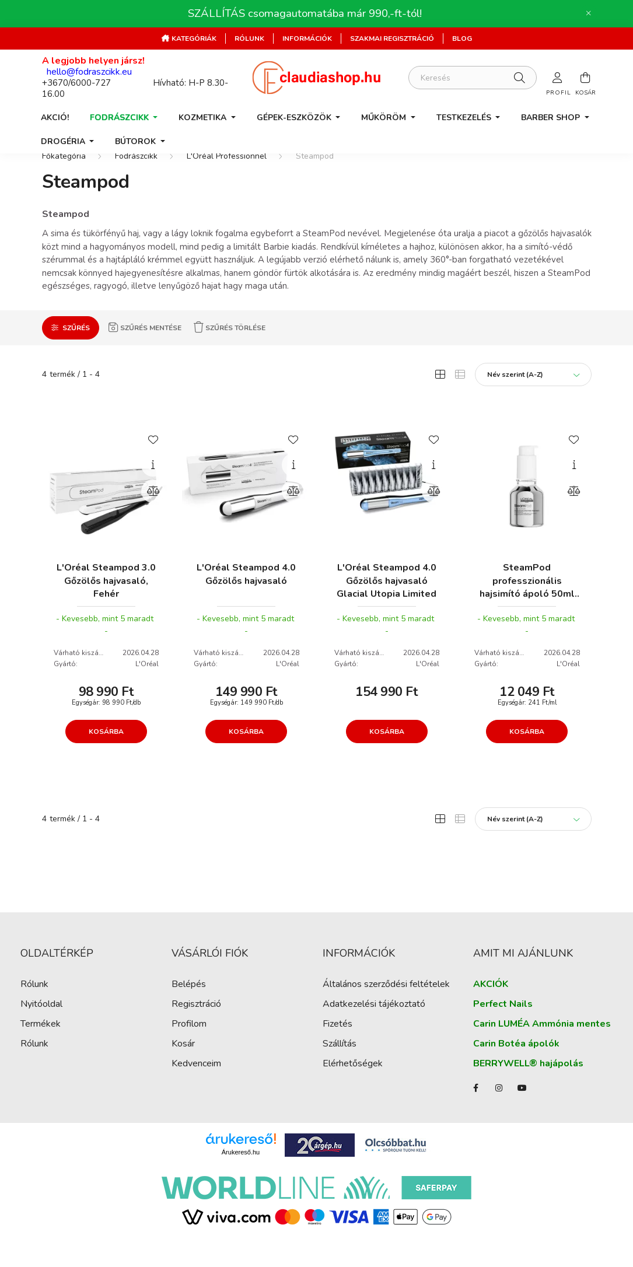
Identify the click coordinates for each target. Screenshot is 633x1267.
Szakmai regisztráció (392, 38)
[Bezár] (588, 13)
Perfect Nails (503, 1025)
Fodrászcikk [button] (120, 117)
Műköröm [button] (384, 117)
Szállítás (339, 1064)
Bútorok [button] (136, 141)
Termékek (40, 1045)
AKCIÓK (490, 1005)
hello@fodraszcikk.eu (89, 71)
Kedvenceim (196, 1084)
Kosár (183, 1064)
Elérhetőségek (353, 1084)
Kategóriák (193, 38)
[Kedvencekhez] (153, 459)
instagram (498, 1109)
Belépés (189, 1005)
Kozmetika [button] (204, 117)
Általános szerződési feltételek (386, 1005)
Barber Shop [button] (551, 117)
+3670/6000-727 (76, 83)
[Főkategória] (64, 177)
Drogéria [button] (64, 141)
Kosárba (106, 752)
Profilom (189, 1045)
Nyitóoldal (41, 1025)
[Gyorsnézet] (153, 485)
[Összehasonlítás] (153, 511)
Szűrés (76, 348)
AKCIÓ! (55, 117)
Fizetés (337, 1045)
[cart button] (585, 77)
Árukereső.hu (241, 1172)
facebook (475, 1109)
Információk (307, 38)
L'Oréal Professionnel (227, 177)
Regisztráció (196, 1025)
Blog (462, 38)
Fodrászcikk (136, 177)
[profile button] (557, 77)
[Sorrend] (533, 395)
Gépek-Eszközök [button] (295, 117)
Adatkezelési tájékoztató (374, 1025)
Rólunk (249, 38)
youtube (522, 1109)
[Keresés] (472, 77)
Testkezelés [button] (465, 117)
